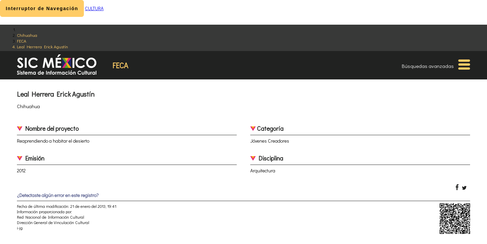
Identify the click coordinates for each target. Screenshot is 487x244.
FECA (21, 41)
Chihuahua (27, 35)
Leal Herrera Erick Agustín (42, 46)
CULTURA (94, 8)
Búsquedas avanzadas (428, 66)
